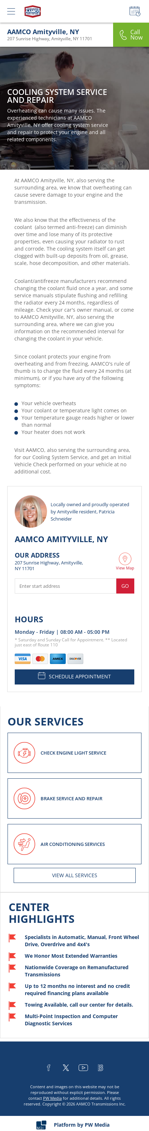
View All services (74, 875)
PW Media (52, 1098)
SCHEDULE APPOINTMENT (74, 676)
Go (125, 585)
